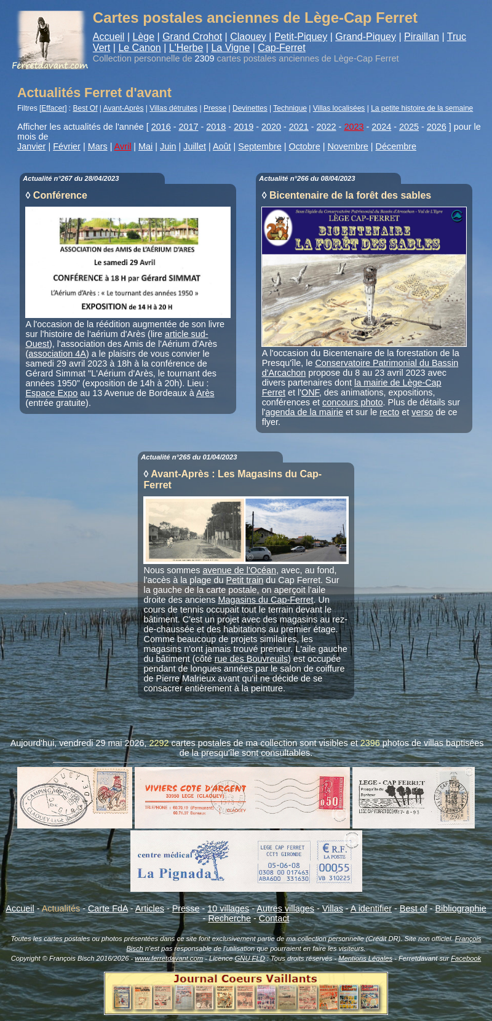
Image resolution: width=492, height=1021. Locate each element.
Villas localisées (339, 108)
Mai (145, 146)
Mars (98, 146)
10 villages (228, 908)
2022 (326, 127)
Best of (413, 908)
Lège (143, 36)
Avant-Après (123, 108)
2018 (216, 127)
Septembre (259, 146)
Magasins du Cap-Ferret (265, 600)
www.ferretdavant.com (169, 958)
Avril (123, 146)
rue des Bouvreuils (251, 659)
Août (222, 146)
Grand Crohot (192, 36)
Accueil (109, 36)
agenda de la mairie (304, 412)
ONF (310, 392)
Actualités (61, 908)
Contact (274, 918)
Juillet (194, 146)
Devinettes (250, 108)
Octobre (304, 146)
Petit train (245, 580)
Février (67, 146)
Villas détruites (173, 108)
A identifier (371, 908)
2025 (409, 127)
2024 (381, 127)
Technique (290, 108)
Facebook (466, 958)
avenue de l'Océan (240, 570)
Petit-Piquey (300, 36)
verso (422, 412)
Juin (168, 146)
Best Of (85, 108)
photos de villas (413, 743)
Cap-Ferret (281, 47)
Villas (332, 908)
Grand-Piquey (365, 36)
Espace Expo (52, 393)
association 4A (57, 354)
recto (389, 412)
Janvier (31, 146)
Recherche (229, 918)
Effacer (53, 108)
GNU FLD (250, 958)
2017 (189, 127)
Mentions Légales (365, 958)
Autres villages (285, 908)
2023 (353, 127)
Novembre (347, 146)
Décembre (396, 146)
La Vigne (230, 47)
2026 (436, 127)
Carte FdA (108, 908)
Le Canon (139, 47)
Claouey (248, 36)
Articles (149, 908)
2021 (299, 127)
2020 (271, 127)
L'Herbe (186, 47)
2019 (243, 127)
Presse (215, 108)
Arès (205, 393)
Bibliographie (460, 908)
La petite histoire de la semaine (422, 108)
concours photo (352, 402)
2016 (161, 127)
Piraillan (421, 36)
